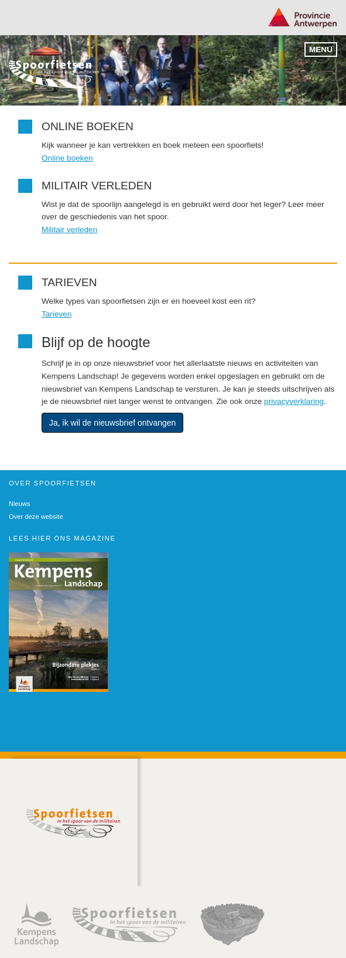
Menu (321, 49)
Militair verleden (69, 229)
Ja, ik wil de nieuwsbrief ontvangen (112, 422)
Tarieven (56, 314)
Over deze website (36, 516)
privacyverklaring (294, 401)
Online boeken (67, 158)
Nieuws (19, 503)
